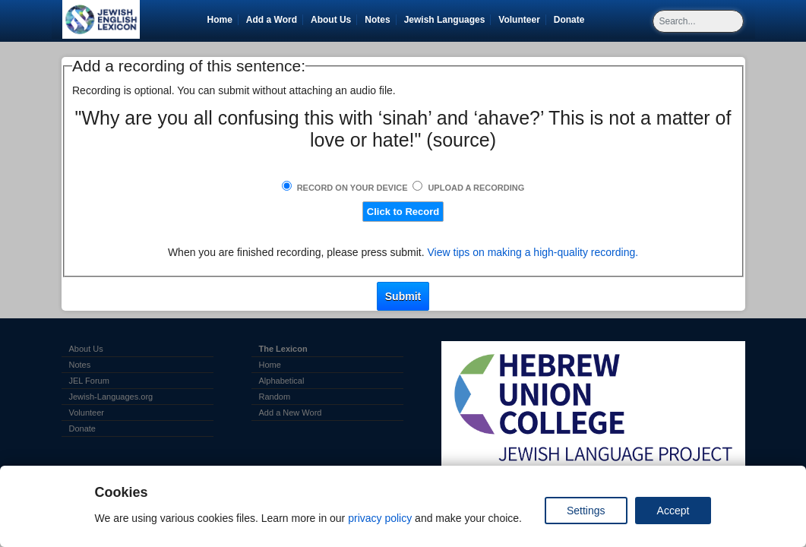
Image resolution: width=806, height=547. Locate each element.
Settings (586, 510)
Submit (403, 296)
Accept (673, 510)
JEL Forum (89, 380)
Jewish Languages (447, 19)
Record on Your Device (352, 187)
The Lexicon (283, 348)
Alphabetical (282, 380)
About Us (331, 19)
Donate (572, 19)
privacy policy (380, 518)
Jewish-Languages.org (111, 396)
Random (275, 396)
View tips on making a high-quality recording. (533, 252)
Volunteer (521, 19)
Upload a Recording (476, 187)
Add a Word (271, 19)
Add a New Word (290, 412)
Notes (377, 19)
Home (219, 19)
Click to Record (403, 211)
